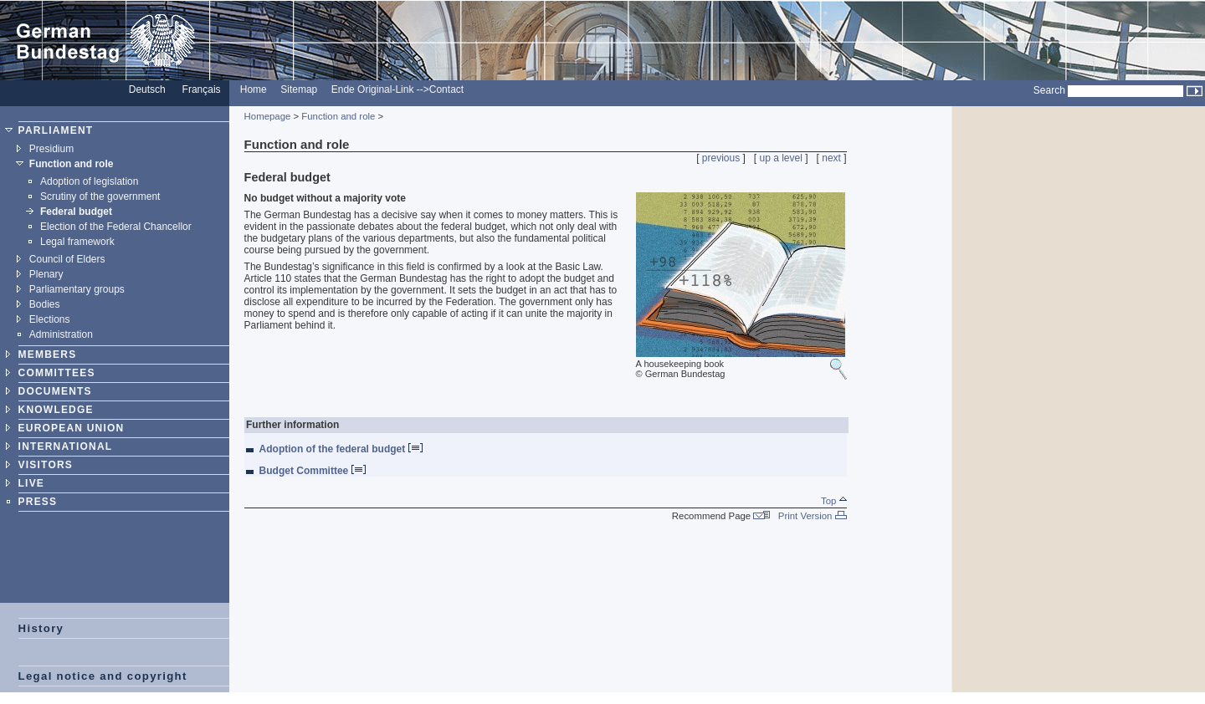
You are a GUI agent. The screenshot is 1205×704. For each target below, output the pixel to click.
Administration (61, 334)
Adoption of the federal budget (341, 449)
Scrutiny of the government (100, 196)
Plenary (46, 274)
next (831, 158)
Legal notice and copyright (102, 676)
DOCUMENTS (55, 391)
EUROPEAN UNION (71, 428)
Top (834, 501)
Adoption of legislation (89, 181)
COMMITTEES (56, 373)
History (41, 628)
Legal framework (77, 241)
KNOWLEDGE (56, 410)
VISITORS (45, 465)
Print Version (812, 516)
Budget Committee (312, 471)
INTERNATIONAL (65, 446)
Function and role (71, 164)
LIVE (31, 483)
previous (721, 158)
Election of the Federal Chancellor (116, 226)
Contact (446, 89)
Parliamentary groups (77, 289)
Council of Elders (67, 259)
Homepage (267, 116)
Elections (49, 319)
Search (1049, 90)
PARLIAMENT (56, 130)
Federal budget (76, 211)
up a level (781, 158)
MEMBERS (47, 354)
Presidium (51, 149)
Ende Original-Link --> (380, 89)
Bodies (44, 304)
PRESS (38, 502)
